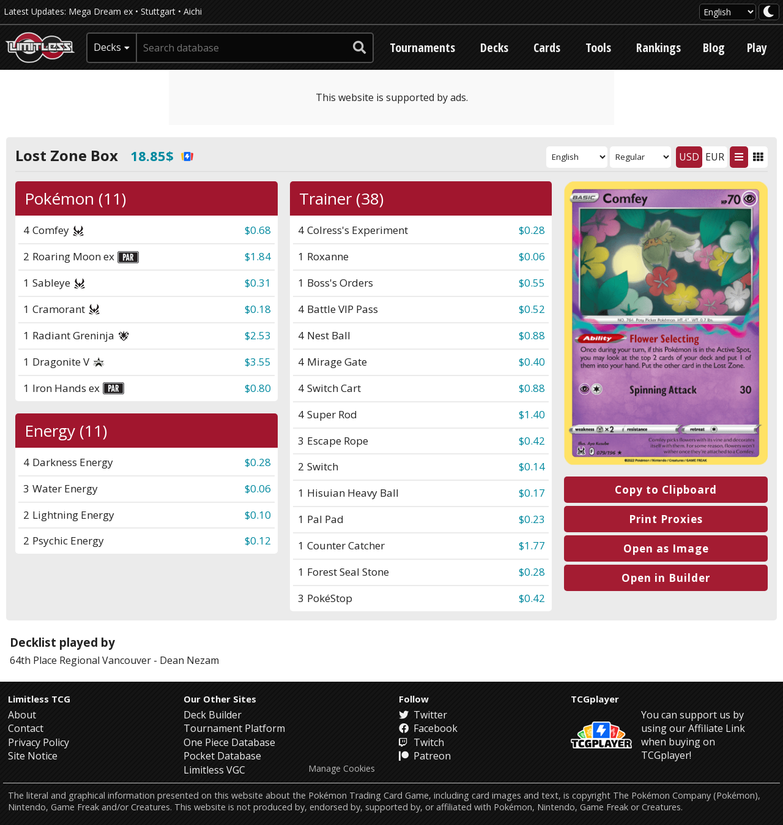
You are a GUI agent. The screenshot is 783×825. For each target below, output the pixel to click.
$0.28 (532, 230)
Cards (546, 47)
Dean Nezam (189, 660)
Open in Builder (666, 578)
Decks (494, 47)
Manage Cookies (341, 769)
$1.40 (532, 414)
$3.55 (258, 362)
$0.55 (532, 283)
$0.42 (532, 441)
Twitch (421, 742)
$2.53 (258, 335)
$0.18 (258, 309)
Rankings (658, 47)
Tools (598, 47)
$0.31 (258, 283)
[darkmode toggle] (769, 12)
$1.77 (532, 545)
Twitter (423, 714)
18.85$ (161, 155)
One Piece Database (229, 742)
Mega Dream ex (101, 11)
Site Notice (33, 756)
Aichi (193, 11)
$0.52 (532, 309)
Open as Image (666, 548)
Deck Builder (213, 714)
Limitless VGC (214, 770)
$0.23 (532, 519)
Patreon (425, 756)
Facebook (428, 728)
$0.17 (532, 493)
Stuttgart (158, 11)
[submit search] (360, 48)
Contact (25, 728)
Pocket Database (222, 756)
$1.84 (258, 256)
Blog (714, 47)
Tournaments (422, 47)
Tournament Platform (234, 728)
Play (757, 47)
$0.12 (258, 540)
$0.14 (532, 466)
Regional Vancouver (105, 660)
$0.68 (258, 230)
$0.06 (532, 256)
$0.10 (258, 515)
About (22, 714)
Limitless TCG (39, 699)
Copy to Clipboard (666, 490)
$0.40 (532, 362)
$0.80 (258, 388)
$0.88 (532, 335)
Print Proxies (666, 519)
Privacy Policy (38, 742)
